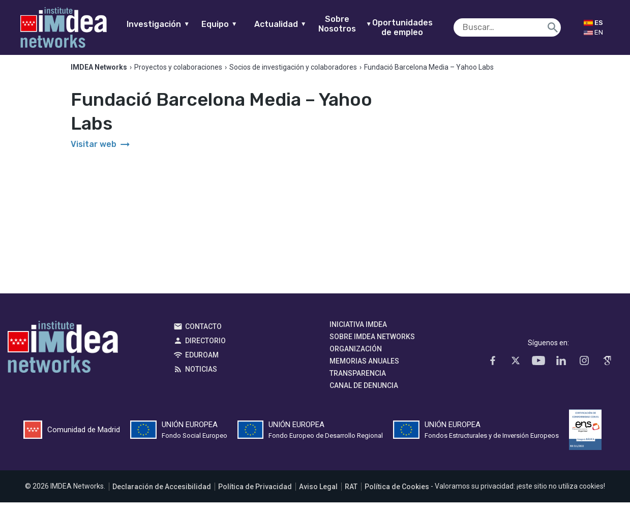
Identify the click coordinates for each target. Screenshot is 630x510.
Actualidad (293, 24)
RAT (351, 494)
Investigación (171, 24)
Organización (355, 357)
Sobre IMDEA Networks (372, 345)
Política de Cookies (397, 494)
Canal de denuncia (363, 393)
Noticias (201, 377)
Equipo (233, 24)
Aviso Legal (318, 494)
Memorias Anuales (364, 369)
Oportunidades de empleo (415, 27)
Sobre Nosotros (358, 24)
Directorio (205, 349)
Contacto (203, 335)
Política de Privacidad (255, 494)
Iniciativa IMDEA (358, 332)
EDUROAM (202, 363)
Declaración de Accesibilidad (161, 494)
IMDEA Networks (63, 357)
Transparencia (357, 381)
